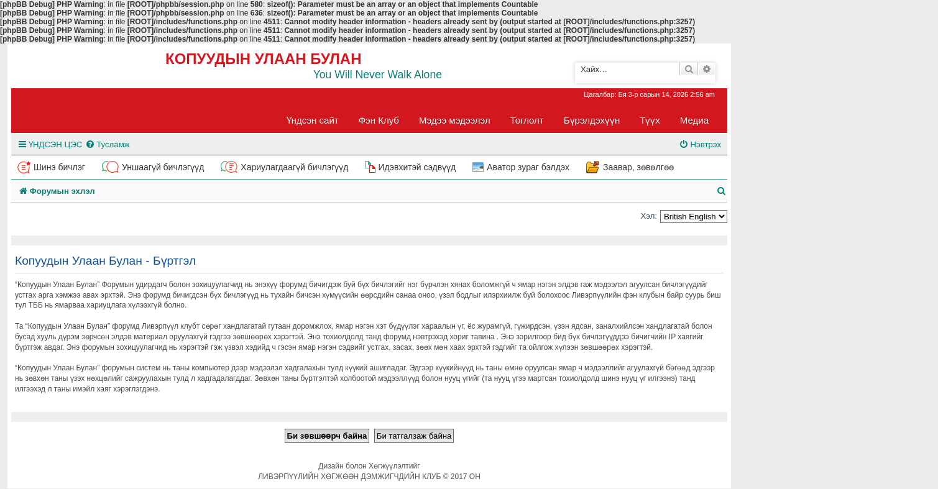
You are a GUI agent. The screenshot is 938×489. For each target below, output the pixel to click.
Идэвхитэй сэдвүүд (417, 167)
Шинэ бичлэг (59, 167)
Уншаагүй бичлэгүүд (163, 167)
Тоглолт (527, 120)
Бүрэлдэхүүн (592, 120)
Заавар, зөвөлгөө (638, 167)
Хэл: (648, 216)
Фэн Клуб (379, 120)
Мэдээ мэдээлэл (454, 120)
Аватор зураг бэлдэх (528, 167)
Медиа (694, 120)
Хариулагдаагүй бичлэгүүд (294, 167)
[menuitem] (107, 144)
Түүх (650, 120)
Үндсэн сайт (313, 120)
